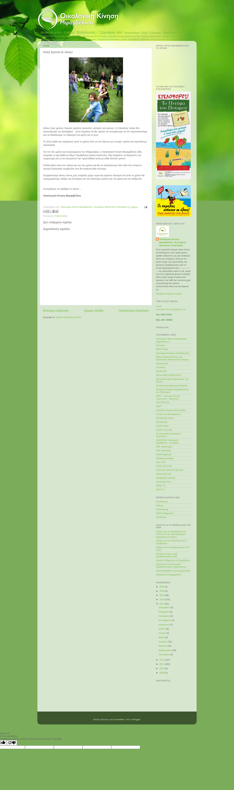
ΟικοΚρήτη (161, 517)
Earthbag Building (164, 458)
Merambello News (165, 418)
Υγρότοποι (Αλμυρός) (53, 36)
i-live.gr (159, 505)
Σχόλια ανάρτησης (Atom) (68, 317)
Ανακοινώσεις (51, 32)
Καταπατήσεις (73, 36)
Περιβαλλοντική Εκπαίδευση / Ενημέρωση (89, 39)
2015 (162, 595)
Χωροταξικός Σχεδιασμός (139, 39)
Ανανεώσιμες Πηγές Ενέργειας (142, 32)
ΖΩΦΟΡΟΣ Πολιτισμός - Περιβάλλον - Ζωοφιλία (168, 441)
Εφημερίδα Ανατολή (165, 478)
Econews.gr (162, 422)
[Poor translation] (12, 743)
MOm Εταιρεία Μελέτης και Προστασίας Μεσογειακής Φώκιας (172, 358)
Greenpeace (162, 363)
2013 (162, 604)
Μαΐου (162, 637)
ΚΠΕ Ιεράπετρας (164, 446)
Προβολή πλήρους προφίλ (169, 293)
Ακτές (152, 39)
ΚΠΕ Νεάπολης (163, 450)
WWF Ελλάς (162, 349)
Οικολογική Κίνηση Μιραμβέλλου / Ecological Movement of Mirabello (172, 242)
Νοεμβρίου (164, 612)
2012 (162, 660)
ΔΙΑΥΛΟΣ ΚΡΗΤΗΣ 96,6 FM (169, 470)
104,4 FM (160, 462)
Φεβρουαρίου (165, 650)
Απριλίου (163, 641)
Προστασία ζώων (185, 36)
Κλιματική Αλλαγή (185, 39)
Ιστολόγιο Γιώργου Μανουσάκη (171, 410)
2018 (162, 586)
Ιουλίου (162, 629)
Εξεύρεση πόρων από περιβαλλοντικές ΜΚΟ (166, 555)
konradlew (119, 719)
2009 (162, 672)
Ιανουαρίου (164, 654)
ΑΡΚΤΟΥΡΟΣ (162, 402)
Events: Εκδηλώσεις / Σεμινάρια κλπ (93, 32)
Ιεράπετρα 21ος (163, 481)
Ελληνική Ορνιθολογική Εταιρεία (171, 385)
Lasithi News (162, 426)
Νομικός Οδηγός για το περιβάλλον (173, 560)
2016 (162, 591)
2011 (162, 664)
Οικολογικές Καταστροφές (178, 32)
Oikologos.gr (162, 509)
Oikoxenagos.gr (163, 454)
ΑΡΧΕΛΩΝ (161, 371)
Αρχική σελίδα (93, 310)
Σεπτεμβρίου (165, 620)
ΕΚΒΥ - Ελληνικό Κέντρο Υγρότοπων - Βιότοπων (168, 397)
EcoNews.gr (162, 501)
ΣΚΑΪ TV (160, 489)
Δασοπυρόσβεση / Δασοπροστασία (173, 570)
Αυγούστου (164, 624)
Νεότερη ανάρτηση (56, 310)
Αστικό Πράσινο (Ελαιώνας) (147, 36)
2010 (162, 668)
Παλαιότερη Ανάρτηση (134, 310)
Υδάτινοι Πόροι (169, 36)
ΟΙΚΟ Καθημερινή (165, 513)
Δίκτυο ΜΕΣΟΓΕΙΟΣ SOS (168, 375)
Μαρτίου (163, 646)
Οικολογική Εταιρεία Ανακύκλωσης (172, 353)
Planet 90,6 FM (163, 474)
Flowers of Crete (164, 430)
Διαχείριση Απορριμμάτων (120, 36)
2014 (162, 599)
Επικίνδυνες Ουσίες (118, 39)
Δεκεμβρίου (164, 607)
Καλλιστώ (160, 367)
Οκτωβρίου (164, 616)
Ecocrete (160, 345)
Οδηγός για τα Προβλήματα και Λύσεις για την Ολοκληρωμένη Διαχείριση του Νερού (171, 534)
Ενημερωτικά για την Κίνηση (167, 39)
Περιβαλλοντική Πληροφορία (54, 39)
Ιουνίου (162, 633)
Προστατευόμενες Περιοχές (94, 36)
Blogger (136, 719)
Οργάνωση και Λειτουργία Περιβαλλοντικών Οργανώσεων (171, 565)
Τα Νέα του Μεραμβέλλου (168, 414)
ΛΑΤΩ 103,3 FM (164, 466)
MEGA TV (161, 485)
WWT (159, 406)
